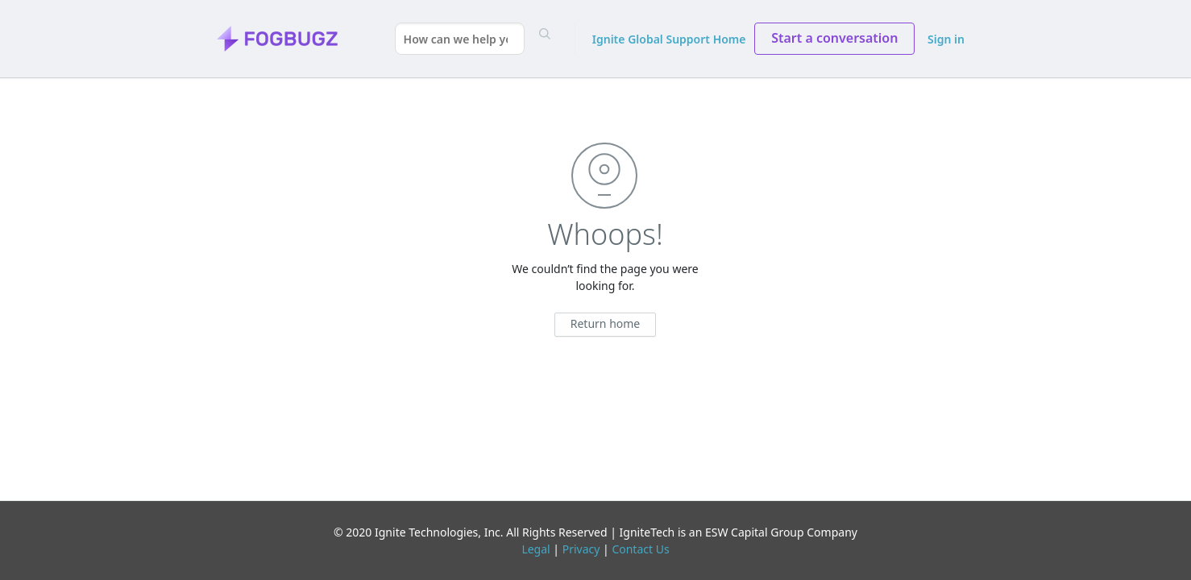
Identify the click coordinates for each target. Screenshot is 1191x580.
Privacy (581, 549)
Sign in (946, 39)
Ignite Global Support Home (669, 39)
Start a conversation (834, 38)
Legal (535, 549)
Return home (606, 323)
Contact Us (640, 549)
